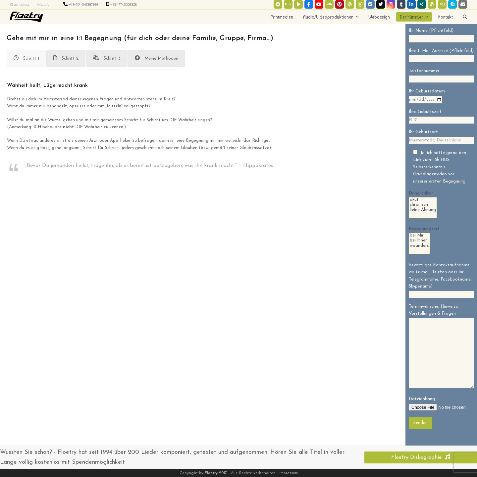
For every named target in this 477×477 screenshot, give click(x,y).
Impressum (289, 473)
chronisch (423, 205)
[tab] (26, 58)
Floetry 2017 (216, 473)
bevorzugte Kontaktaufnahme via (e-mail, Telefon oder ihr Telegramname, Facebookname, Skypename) (441, 280)
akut (423, 200)
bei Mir (419, 235)
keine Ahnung (423, 210)
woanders (419, 246)
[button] (465, 17)
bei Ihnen (419, 240)
